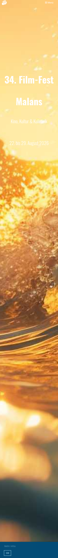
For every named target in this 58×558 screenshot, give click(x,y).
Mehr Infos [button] (10, 546)
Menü (49, 2)
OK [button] (7, 552)
